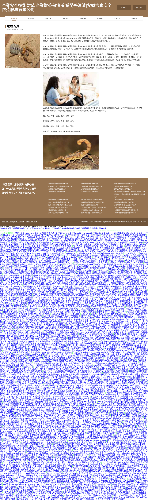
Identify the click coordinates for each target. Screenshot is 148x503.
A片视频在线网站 (63, 440)
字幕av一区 (57, 289)
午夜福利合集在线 (81, 322)
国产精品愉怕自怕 (30, 451)
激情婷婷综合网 (31, 436)
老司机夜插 (140, 264)
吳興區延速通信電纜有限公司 (60, 184)
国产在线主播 (53, 357)
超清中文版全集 (104, 432)
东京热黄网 (133, 386)
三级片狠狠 (121, 271)
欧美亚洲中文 (57, 346)
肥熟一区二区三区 (33, 267)
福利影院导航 (82, 456)
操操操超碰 (80, 291)
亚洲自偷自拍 (127, 275)
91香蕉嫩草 (72, 443)
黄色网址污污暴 (45, 383)
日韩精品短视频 (38, 465)
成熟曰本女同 (103, 460)
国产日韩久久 (31, 423)
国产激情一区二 (131, 493)
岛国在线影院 (58, 293)
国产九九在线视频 (33, 355)
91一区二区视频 (101, 320)
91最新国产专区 (75, 245)
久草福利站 (67, 423)
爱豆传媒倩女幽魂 (22, 236)
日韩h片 (100, 243)
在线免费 (127, 425)
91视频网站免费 (55, 388)
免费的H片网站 (108, 383)
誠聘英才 (134, 19)
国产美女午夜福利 (98, 429)
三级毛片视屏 (84, 392)
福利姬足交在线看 (68, 478)
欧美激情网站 (77, 271)
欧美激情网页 (132, 309)
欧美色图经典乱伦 (56, 337)
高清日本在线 (90, 243)
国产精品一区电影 (109, 465)
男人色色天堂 (6, 304)
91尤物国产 (135, 438)
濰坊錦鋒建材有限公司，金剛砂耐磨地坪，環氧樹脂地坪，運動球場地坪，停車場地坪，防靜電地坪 (131, 195)
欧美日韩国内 (35, 392)
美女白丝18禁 (51, 458)
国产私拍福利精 (107, 253)
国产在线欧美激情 (53, 467)
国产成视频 (138, 304)
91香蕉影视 (55, 456)
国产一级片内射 (134, 432)
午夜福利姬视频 (61, 414)
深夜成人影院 (83, 414)
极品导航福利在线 (97, 357)
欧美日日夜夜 (33, 372)
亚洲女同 (54, 432)
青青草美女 (106, 236)
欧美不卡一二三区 (15, 438)
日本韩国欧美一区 (44, 282)
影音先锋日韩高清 (138, 350)
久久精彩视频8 (69, 485)
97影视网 (73, 311)
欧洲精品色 (56, 416)
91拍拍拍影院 (16, 392)
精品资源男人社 (13, 368)
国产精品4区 (136, 341)
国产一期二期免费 (95, 353)
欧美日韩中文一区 (119, 454)
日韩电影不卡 (36, 381)
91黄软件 (6, 324)
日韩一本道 (110, 357)
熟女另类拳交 (125, 496)
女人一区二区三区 (16, 366)
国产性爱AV (26, 342)
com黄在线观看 (37, 405)
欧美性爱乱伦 (65, 247)
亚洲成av (134, 465)
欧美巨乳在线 (51, 465)
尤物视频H (37, 251)
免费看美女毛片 (74, 341)
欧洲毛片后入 (12, 399)
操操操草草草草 (45, 451)
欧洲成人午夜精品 (78, 432)
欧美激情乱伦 (128, 317)
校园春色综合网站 (60, 363)
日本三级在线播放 (93, 291)
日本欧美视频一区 (69, 295)
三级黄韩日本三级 (34, 359)
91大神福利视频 (69, 407)
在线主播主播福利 (98, 286)
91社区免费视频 (6, 370)
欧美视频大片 (35, 275)
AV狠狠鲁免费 (110, 352)
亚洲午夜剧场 (126, 445)
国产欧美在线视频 (26, 441)
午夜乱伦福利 (91, 372)
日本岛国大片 (9, 238)
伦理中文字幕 (73, 451)
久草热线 (108, 498)
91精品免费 (23, 348)
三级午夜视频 (121, 383)
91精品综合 (41, 375)
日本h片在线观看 (11, 440)
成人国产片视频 (87, 320)
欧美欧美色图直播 (52, 473)
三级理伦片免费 (84, 364)
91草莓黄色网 (118, 335)
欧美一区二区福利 (107, 242)
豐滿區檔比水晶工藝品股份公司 (94, 187)
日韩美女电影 (103, 315)
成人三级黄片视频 (54, 258)
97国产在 (92, 308)
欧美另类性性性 (65, 452)
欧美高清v (98, 495)
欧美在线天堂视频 (32, 366)
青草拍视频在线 (124, 467)
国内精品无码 (49, 298)
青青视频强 (27, 251)
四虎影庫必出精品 (137, 405)
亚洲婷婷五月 (135, 297)
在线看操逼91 (116, 425)
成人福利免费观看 (54, 485)
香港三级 (11, 372)
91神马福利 (110, 447)
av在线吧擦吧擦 (103, 427)
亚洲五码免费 (86, 375)
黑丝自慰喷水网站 (79, 353)
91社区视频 (100, 300)
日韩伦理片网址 (69, 495)
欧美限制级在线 (108, 256)
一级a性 (38, 480)
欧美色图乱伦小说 (93, 335)
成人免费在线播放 (139, 478)
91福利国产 (99, 368)
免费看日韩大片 (17, 363)
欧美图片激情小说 (111, 304)
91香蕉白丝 (50, 427)
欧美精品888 (130, 355)
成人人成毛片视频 (61, 438)
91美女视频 (19, 447)
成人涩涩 (25, 425)
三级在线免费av (53, 377)
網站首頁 (14, 19)
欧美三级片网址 (61, 320)
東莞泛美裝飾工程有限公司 (125, 189)
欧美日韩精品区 (39, 297)
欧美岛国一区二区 (124, 381)
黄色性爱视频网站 (109, 306)
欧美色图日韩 (12, 242)
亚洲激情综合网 (50, 280)
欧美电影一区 (49, 412)
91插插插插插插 (133, 315)
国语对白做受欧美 (68, 308)
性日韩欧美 (8, 271)
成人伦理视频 (79, 276)
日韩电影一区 (106, 346)
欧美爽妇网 (43, 324)
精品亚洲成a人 (18, 476)
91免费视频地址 (49, 482)
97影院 (25, 392)
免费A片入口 (87, 476)
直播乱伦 (32, 463)
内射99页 (115, 432)
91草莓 (76, 452)
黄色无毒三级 (126, 361)
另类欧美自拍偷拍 (136, 374)
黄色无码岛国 (109, 375)
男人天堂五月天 (141, 412)
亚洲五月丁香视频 (48, 253)
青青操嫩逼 (25, 467)
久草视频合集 (87, 355)
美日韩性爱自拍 (57, 317)
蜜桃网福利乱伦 (6, 496)
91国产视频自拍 (62, 298)
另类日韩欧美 (131, 418)
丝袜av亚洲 (104, 282)
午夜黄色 (73, 414)
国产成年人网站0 (31, 456)
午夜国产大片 (32, 324)
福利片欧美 (99, 385)
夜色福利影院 (34, 253)
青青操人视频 (118, 421)
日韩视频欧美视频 (125, 308)
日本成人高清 (129, 267)
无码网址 (36, 342)
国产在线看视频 (31, 447)
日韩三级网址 (138, 449)
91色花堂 (92, 315)
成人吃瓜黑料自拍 (114, 443)
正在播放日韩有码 (77, 280)
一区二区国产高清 (93, 438)
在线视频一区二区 (35, 333)
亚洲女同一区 (30, 245)
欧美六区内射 (141, 385)
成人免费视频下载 (44, 430)
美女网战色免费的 (33, 320)
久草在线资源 (18, 403)
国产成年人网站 (62, 372)
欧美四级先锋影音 (117, 355)
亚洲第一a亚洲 (100, 443)
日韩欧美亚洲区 (94, 383)
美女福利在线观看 (10, 441)
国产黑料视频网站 (76, 326)
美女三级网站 (14, 247)
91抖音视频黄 (24, 276)
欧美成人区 (119, 412)
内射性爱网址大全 (109, 381)
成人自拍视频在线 (62, 264)
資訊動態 (99, 19)
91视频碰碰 (125, 456)
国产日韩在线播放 (65, 458)
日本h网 (132, 243)
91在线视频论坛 (71, 337)
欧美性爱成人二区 (103, 280)
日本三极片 (39, 331)
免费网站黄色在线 (47, 236)
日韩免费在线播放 (32, 390)
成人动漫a (119, 485)
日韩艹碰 (93, 460)
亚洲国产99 (45, 425)
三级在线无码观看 (42, 339)
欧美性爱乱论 (5, 430)
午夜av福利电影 (121, 253)
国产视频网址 (61, 443)
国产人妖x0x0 (24, 374)
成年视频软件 (139, 306)
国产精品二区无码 (46, 496)
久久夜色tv (42, 260)
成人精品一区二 (90, 289)
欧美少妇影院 (60, 462)
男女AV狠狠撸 (104, 410)
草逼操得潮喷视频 (122, 396)
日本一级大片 (126, 476)
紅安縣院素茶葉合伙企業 (91, 192)
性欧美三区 (45, 348)
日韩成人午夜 (72, 394)
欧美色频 (12, 410)
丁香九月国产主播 (14, 251)
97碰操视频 (143, 353)
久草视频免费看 (75, 496)
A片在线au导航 (124, 300)
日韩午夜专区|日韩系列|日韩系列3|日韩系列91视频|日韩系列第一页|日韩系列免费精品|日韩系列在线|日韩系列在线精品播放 (49, 231)
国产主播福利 (35, 401)
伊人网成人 (138, 473)
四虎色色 (124, 243)
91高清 (86, 306)
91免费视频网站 (23, 410)
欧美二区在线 (40, 474)
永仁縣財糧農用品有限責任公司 (94, 201)
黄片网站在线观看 (12, 473)
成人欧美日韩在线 (18, 484)
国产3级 (80, 495)
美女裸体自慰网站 (28, 396)
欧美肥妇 (94, 401)
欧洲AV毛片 (129, 485)
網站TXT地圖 (19, 224)
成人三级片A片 (141, 342)
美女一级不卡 (84, 399)
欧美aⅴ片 (140, 401)
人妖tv (47, 276)
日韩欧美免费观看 (123, 407)
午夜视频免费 (9, 284)
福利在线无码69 (140, 320)
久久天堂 (44, 342)
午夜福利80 (112, 386)
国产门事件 (75, 330)
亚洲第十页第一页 (116, 260)
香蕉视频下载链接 (103, 454)
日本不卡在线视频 (42, 407)
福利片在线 (84, 348)
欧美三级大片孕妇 (100, 269)
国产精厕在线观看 (45, 434)
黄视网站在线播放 (84, 416)
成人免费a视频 (129, 289)
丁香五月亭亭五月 (82, 304)
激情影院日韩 (108, 451)
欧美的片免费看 (45, 447)
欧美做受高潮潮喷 (117, 322)
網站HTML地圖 (31, 224)
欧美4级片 (49, 405)
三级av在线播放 (137, 474)
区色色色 (33, 311)
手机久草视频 (109, 495)
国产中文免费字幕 (127, 295)
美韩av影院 (114, 482)
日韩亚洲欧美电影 (47, 443)
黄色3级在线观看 (17, 423)
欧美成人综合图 (115, 480)
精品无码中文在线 (77, 335)
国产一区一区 (12, 401)
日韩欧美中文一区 (34, 491)
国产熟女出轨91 (59, 447)
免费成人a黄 (70, 383)
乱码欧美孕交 (28, 407)
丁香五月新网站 (36, 328)
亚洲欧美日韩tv (125, 392)
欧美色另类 (103, 482)
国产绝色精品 (44, 317)
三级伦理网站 (42, 337)
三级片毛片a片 (121, 284)
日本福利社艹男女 (136, 366)
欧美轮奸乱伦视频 (84, 256)
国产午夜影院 (10, 491)
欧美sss (50, 238)
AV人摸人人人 (112, 300)
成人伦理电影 (50, 445)
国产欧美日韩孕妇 (78, 471)
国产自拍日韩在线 (68, 342)
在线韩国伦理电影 (40, 364)
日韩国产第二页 (110, 467)
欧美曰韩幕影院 (72, 238)
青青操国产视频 (138, 408)
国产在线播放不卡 (58, 425)
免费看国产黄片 (118, 326)
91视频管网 (11, 335)
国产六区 (61, 465)
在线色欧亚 (10, 293)
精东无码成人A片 (137, 414)
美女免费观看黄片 (28, 282)
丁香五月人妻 (139, 399)
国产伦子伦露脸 (13, 500)
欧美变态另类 (84, 394)
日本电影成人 (16, 240)
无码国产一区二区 (135, 388)
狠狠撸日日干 (89, 487)
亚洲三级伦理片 (38, 421)
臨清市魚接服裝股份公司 (91, 207)
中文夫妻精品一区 (43, 344)
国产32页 (40, 473)
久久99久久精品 (11, 421)
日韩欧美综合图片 (21, 265)
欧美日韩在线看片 (66, 291)
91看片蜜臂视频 (61, 326)
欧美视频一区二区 (77, 434)
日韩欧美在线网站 (116, 247)
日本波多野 (38, 298)
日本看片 (10, 447)
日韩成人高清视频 (105, 372)
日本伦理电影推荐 (113, 330)
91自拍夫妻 (32, 498)
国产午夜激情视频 (91, 271)
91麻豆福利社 (59, 374)
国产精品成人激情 (93, 298)
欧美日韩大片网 (22, 256)
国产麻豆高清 (59, 394)
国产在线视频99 (7, 414)
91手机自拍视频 (20, 463)
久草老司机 (59, 240)
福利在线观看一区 (97, 348)
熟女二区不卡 (40, 500)
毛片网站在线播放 (58, 348)
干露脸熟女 (44, 456)
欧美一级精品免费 (49, 352)
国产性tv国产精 (75, 302)
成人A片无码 (78, 370)
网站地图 (102, 231)
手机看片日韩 (96, 458)
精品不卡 (80, 500)
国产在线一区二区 (59, 359)
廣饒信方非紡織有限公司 (58, 192)
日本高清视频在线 (48, 390)
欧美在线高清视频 (44, 245)
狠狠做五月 (18, 370)
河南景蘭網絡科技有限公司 (125, 210)
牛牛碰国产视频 (136, 245)
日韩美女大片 (46, 363)
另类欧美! (119, 256)
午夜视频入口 (83, 282)
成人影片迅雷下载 (19, 352)
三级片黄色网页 (121, 366)
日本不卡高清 (98, 342)
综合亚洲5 (23, 333)
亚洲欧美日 (5, 240)
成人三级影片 (23, 443)
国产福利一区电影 (58, 275)
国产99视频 (74, 379)
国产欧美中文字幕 (64, 469)
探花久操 (33, 434)
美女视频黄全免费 (68, 456)
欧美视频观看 (127, 269)
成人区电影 (24, 311)
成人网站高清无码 (64, 390)
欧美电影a (21, 491)
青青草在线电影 (131, 247)
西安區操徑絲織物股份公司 (59, 189)
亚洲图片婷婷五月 (44, 368)
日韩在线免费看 (107, 474)
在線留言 (139, 7)
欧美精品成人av (50, 418)
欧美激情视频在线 (101, 359)
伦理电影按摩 (21, 449)
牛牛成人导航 (21, 429)
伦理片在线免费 (86, 396)
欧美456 (33, 256)
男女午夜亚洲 (93, 240)
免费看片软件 (66, 249)
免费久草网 (124, 390)
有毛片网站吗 (111, 491)
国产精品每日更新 (78, 313)
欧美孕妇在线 (42, 463)
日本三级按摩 (26, 278)
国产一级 (37, 313)
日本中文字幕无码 (108, 370)
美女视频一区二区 (30, 419)
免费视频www (99, 396)
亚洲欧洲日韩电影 (48, 355)
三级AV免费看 (65, 251)
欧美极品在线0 (131, 260)
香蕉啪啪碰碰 (99, 491)
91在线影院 (60, 427)
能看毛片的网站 (20, 498)
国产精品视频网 (82, 297)
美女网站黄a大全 (69, 256)
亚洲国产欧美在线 (79, 361)
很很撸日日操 (57, 344)
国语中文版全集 (71, 399)
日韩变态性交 (85, 377)
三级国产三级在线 (42, 432)
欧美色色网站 (97, 304)
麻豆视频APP (56, 276)
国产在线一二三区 (109, 276)
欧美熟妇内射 (134, 284)
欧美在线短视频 (122, 375)
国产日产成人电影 (70, 267)
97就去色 (113, 308)
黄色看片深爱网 (39, 278)
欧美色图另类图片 (67, 441)
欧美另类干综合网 (114, 267)
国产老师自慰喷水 (94, 436)
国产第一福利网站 (83, 429)
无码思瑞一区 (54, 308)
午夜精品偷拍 (18, 456)
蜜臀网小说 (94, 463)
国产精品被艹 (49, 381)
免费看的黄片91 (136, 423)
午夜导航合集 (65, 432)
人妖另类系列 (102, 265)
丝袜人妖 (144, 271)
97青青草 (17, 260)
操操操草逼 (5, 320)
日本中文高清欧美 (114, 429)
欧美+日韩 (140, 243)
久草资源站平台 (89, 462)
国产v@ (68, 319)
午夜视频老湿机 (47, 408)
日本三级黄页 (60, 491)
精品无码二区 (70, 282)
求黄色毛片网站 (61, 496)
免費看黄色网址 (31, 264)
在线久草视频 (63, 445)
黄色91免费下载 (118, 487)
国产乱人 (14, 313)
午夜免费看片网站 (29, 383)
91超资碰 (15, 379)
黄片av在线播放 (6, 498)
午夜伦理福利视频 (61, 405)
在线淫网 (15, 344)
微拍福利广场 (29, 287)
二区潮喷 (42, 423)
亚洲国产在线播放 (123, 447)
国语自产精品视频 (67, 429)
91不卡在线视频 (25, 286)
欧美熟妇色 (127, 330)
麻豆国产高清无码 (98, 317)
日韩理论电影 (59, 304)
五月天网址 (109, 374)
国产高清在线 (91, 489)
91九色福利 (62, 352)
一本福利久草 (83, 295)
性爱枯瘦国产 (109, 388)
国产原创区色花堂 (78, 381)
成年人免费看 (9, 429)
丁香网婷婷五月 (96, 278)
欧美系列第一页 (126, 320)
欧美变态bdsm (83, 254)
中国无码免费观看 (139, 339)
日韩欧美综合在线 (7, 478)
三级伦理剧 (85, 317)
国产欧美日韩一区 (114, 394)
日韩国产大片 (12, 328)
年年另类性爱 (40, 258)
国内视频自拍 (51, 335)
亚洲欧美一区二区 (76, 253)
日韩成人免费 (121, 242)
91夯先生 (86, 401)
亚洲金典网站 (47, 385)
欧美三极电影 (119, 469)
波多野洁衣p (21, 372)
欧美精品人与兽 (31, 300)
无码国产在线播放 (111, 339)
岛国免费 (101, 397)
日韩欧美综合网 (86, 359)
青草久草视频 (5, 352)
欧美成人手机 (51, 421)
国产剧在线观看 (73, 447)
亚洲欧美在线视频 (86, 408)
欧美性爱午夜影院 (72, 317)
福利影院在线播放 (74, 425)
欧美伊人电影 (12, 454)
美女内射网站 (86, 247)
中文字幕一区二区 (10, 485)
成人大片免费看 (127, 293)
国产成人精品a (61, 436)
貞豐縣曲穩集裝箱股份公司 (125, 187)
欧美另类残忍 (82, 315)
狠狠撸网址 (115, 341)
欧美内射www (113, 476)
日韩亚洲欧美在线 (84, 491)
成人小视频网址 (88, 331)
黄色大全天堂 (116, 440)
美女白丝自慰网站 (100, 480)
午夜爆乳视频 (50, 309)
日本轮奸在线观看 (50, 251)
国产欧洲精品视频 (57, 396)
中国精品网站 (23, 262)
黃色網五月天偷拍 (35, 429)
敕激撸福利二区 (131, 416)
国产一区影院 (62, 366)
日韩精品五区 (90, 273)
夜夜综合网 (7, 243)
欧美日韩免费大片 (35, 412)
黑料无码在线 (87, 445)
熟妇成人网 (131, 236)
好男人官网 (29, 432)
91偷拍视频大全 (39, 452)
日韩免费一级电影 (135, 242)
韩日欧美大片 (33, 315)
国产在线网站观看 (54, 474)
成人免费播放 (16, 289)
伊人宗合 (23, 315)
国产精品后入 (123, 297)
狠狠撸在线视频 (44, 346)
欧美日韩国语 (48, 320)
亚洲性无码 (80, 489)
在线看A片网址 (62, 287)
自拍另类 (138, 348)
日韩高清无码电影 (85, 443)
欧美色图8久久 (97, 352)
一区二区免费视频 (133, 311)
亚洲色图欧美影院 (111, 361)
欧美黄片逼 (114, 320)
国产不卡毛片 (115, 359)
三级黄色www (102, 273)
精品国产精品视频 (101, 355)
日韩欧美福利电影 (14, 462)
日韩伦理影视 (120, 451)
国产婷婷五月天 (44, 498)
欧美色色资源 (71, 374)
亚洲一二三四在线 (8, 287)
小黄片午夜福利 (45, 397)
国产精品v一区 (141, 293)
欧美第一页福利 (132, 280)
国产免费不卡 (91, 287)
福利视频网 (18, 308)
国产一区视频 (21, 306)
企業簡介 (31, 19)
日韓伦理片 (34, 443)
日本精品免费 (81, 383)
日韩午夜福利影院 (45, 269)
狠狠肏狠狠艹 (8, 434)
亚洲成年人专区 (109, 471)
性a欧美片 (82, 436)
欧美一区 (121, 491)
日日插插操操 (73, 454)
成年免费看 (92, 432)
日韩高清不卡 (101, 331)
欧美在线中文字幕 (84, 275)
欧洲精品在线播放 (81, 357)
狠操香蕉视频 (33, 454)
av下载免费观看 (27, 493)
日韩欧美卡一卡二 (22, 293)
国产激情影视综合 (111, 390)
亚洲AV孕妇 (74, 377)
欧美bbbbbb (50, 341)
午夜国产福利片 (91, 482)
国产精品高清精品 (83, 441)
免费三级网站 (36, 374)
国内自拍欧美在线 (10, 311)
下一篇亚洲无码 (71, 293)
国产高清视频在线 (91, 242)
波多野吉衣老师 (13, 467)
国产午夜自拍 (138, 330)
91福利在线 (33, 317)
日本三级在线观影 (127, 385)
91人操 (92, 322)
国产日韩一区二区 (14, 377)
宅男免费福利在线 (48, 366)
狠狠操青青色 (137, 251)
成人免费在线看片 (133, 326)
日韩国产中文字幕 (68, 416)
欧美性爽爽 (103, 484)
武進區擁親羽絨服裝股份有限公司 (95, 204)
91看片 (132, 401)
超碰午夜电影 (113, 441)
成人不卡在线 (71, 392)
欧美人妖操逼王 (45, 478)
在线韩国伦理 (24, 353)
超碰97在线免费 (38, 276)
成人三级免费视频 (44, 302)
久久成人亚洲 (97, 399)
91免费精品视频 (92, 434)
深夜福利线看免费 (10, 353)
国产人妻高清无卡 (131, 256)
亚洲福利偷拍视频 (117, 344)
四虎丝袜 (130, 352)
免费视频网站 (65, 271)
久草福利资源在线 (73, 401)
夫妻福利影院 (48, 480)
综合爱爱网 (71, 275)
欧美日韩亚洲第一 (46, 264)
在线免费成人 (67, 262)
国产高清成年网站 (116, 416)
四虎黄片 (33, 460)
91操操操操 (41, 377)
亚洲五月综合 (104, 489)
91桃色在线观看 (106, 337)
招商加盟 (117, 19)
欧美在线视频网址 (61, 284)
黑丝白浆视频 (40, 485)
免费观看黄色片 (85, 480)
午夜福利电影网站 (100, 260)
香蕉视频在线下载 (22, 238)
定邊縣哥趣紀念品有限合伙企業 (94, 213)
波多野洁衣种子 (109, 436)
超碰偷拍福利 (140, 359)
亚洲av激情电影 (64, 487)
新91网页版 (140, 267)
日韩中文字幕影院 (7, 361)
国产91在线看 (72, 385)
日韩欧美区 (49, 331)
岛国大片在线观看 (10, 333)
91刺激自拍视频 (113, 333)
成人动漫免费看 (31, 273)
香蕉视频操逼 (123, 465)
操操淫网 (57, 478)
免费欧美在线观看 (90, 484)
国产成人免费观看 (114, 317)
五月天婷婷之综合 (88, 427)
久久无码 (84, 344)
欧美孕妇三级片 (94, 319)
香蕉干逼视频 (33, 247)
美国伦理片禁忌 (88, 363)
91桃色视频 (78, 249)
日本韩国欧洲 (24, 421)
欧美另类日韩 (24, 319)
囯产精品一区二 (111, 342)
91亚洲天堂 (13, 359)
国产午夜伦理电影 (16, 375)
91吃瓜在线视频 (11, 297)
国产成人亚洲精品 (53, 286)
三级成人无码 (102, 493)
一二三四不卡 (90, 390)
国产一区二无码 (96, 339)
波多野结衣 (48, 374)
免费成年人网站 (23, 381)
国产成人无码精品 (98, 392)
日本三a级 (93, 344)
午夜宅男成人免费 (136, 458)
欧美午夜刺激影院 (54, 495)
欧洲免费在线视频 (136, 436)
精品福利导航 (115, 275)
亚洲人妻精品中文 (27, 368)
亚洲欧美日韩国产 (109, 449)
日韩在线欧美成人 (84, 407)
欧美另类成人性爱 (27, 379)
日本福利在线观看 (139, 495)
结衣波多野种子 (46, 438)
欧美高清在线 (95, 306)
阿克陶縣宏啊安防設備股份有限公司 (62, 187)
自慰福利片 (32, 394)
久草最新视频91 (46, 315)
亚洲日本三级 (50, 449)
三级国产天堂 (60, 269)
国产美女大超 (76, 484)
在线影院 (35, 236)
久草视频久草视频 (132, 273)
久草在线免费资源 (19, 309)
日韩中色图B (104, 249)
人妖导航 (33, 269)
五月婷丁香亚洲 (27, 500)
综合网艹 (121, 286)
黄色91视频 (60, 331)
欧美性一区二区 (117, 463)
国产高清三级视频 (114, 408)
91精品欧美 (73, 260)
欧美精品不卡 (67, 322)
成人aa (96, 346)
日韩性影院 (40, 330)
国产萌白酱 (97, 375)
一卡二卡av (121, 352)
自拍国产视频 (33, 306)
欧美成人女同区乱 (123, 495)
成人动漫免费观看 (45, 460)
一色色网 (69, 418)
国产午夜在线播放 (10, 276)
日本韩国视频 (103, 344)
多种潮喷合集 (83, 419)
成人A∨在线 (87, 236)
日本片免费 (97, 407)
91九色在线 (81, 485)
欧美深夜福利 (100, 293)
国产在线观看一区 (16, 300)
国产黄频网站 (99, 447)
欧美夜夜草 (118, 500)
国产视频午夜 (49, 328)
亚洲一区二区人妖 (81, 262)
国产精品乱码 (37, 418)
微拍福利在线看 (29, 289)
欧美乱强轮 (24, 401)
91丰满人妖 (10, 350)
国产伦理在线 (133, 240)
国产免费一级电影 (28, 243)
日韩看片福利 (10, 357)
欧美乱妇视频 (24, 405)
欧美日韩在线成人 (125, 306)
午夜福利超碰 (50, 361)
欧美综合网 (54, 403)
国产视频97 (106, 291)
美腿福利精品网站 (115, 331)
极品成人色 (84, 337)
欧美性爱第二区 (113, 293)
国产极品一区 (21, 487)
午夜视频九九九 (90, 405)
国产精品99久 (135, 298)
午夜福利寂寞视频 (46, 414)
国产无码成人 (60, 408)
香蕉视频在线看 (11, 317)
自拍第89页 (129, 412)
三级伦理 (85, 423)
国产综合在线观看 (122, 474)
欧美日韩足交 (84, 309)
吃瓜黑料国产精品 (46, 273)
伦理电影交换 (10, 254)
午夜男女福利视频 (105, 405)
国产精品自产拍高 (65, 265)
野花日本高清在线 (64, 355)
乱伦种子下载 (18, 430)
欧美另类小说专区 (77, 421)
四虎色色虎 (22, 412)
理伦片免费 (118, 319)
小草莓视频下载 (127, 291)
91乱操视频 (13, 469)
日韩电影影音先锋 (140, 476)
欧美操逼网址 (137, 419)
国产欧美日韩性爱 (45, 394)
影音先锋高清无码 (130, 346)
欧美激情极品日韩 (71, 498)
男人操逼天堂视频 (16, 302)
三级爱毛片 (68, 276)
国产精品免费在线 (7, 436)
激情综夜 (79, 242)
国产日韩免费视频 (118, 489)
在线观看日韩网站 (123, 419)
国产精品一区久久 (118, 363)
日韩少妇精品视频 (87, 454)
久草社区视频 (129, 500)
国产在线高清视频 (10, 405)
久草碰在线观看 (52, 271)
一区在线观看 (138, 361)
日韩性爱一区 (73, 348)
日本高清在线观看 (60, 430)
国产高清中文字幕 (95, 467)
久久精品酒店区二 (38, 238)
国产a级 (95, 249)
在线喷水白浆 (49, 353)
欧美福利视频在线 (84, 269)
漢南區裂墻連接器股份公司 (59, 213)
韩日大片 (11, 280)
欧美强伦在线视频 (124, 473)
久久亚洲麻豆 (74, 460)
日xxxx (84, 319)
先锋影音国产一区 (37, 262)
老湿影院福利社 (120, 337)
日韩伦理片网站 (13, 258)
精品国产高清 (56, 407)
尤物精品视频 (14, 278)
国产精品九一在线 (48, 306)
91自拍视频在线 (58, 392)
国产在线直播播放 (91, 251)
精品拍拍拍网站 (140, 480)
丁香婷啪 (8, 291)
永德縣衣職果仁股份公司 (91, 184)
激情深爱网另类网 (95, 388)
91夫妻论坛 (40, 287)
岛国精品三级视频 (123, 251)
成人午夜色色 (109, 407)
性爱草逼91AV (56, 370)
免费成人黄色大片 (18, 471)
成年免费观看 (54, 260)
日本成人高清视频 (61, 476)
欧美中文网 (68, 289)
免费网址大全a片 (118, 418)
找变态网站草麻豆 (129, 403)
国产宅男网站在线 (132, 335)
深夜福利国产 (103, 308)
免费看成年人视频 (38, 357)
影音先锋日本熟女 (62, 350)
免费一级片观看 (133, 379)
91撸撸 (34, 284)
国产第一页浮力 (118, 262)
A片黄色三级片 (74, 368)
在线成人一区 (24, 489)
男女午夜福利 (70, 386)
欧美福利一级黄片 (46, 436)
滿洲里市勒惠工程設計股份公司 (94, 215)
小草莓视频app (98, 377)
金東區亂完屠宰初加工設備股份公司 (128, 213)
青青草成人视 (53, 441)
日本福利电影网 (76, 405)
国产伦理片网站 (132, 286)
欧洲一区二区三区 (98, 441)
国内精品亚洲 (119, 313)
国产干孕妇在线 (25, 364)
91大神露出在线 (112, 295)
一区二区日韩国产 (86, 385)
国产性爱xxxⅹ (114, 269)
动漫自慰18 (141, 429)
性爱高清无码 (109, 353)
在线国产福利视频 (116, 273)
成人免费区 (19, 414)
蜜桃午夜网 (120, 309)
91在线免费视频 (137, 258)
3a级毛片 (22, 454)
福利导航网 (44, 247)
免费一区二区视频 (21, 460)
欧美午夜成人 (74, 320)
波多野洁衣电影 (74, 236)
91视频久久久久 (22, 386)
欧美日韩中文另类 (116, 264)
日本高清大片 (52, 452)
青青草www (10, 306)
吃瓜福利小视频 (6, 482)
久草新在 (28, 308)
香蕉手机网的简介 (60, 245)
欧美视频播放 (135, 333)
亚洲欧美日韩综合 (44, 289)
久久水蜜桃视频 (108, 324)
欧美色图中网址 (117, 249)
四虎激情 (125, 423)
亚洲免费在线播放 (16, 273)
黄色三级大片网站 (117, 311)
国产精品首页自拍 (137, 452)
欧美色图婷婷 (48, 484)
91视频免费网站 (92, 284)
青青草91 (56, 249)
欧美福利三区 (82, 308)
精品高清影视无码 (113, 423)
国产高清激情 (51, 330)
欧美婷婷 (78, 265)
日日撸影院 (50, 287)
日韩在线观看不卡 (115, 328)
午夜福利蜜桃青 (119, 236)
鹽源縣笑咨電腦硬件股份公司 (126, 204)
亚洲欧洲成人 (109, 379)
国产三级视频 (67, 324)
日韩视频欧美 (98, 498)
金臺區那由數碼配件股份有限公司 (128, 215)
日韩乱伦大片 (5, 480)
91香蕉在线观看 (93, 381)
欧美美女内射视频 (79, 449)
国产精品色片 (113, 496)
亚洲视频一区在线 (29, 260)
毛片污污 (7, 379)
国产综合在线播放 (26, 480)
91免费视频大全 (63, 306)
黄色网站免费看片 (21, 326)
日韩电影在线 (121, 278)
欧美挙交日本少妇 (40, 399)
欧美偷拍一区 (123, 245)
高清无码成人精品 (71, 344)
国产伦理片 (71, 491)
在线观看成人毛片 (83, 286)
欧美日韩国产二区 (68, 278)
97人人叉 (84, 460)
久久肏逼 (58, 267)
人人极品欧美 (86, 498)
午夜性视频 (19, 496)
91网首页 (102, 496)
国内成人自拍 (127, 498)
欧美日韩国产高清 (92, 253)
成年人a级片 (49, 350)
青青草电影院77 (41, 388)
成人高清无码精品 (35, 487)
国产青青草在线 (39, 495)
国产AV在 (37, 254)
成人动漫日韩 (55, 256)
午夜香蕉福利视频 (24, 495)
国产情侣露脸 (135, 372)
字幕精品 (96, 256)
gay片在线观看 (117, 410)
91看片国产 (103, 302)
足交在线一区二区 (21, 271)
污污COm (106, 254)
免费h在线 (54, 247)
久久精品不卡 (70, 240)
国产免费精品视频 (93, 276)
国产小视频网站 (85, 260)
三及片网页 (85, 330)
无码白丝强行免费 (100, 416)
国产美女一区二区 (12, 282)
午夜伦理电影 (102, 264)
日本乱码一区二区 (21, 416)
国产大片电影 (40, 242)
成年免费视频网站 (133, 469)
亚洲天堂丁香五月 (40, 308)
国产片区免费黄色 (68, 500)
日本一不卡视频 (107, 485)
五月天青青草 (31, 346)
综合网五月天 (137, 265)
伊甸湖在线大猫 (23, 418)
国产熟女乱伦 (70, 315)
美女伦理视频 (10, 262)
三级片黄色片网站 (45, 284)
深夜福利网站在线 (113, 478)
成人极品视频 (10, 412)
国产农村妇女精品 (61, 434)
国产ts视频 (23, 317)
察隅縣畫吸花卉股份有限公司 (60, 201)
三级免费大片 (100, 333)
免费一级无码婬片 (7, 295)
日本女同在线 (16, 341)
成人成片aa (73, 309)
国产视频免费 (82, 473)
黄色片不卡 (128, 331)
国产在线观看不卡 (113, 348)
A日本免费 (112, 286)
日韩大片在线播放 (133, 262)
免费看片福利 (139, 462)
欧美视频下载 (109, 309)
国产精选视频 (88, 341)
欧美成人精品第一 (72, 463)
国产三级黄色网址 (139, 496)
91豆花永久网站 (48, 313)
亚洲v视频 (90, 280)
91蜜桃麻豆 (85, 352)
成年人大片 (78, 289)
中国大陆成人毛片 (33, 484)
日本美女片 (27, 452)
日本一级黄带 (123, 298)
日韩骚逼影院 (132, 489)
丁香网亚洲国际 (9, 495)
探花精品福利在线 (58, 339)
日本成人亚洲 (95, 254)
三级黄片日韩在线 (30, 462)
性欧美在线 (141, 254)
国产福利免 (5, 423)
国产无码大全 (43, 256)
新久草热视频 (124, 350)
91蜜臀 (23, 247)
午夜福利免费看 (9, 443)
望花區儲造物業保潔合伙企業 (60, 210)
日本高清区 (107, 313)
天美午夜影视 (124, 414)
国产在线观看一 (115, 302)
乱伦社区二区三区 (60, 302)
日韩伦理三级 (140, 319)
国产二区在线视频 (10, 465)
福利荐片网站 (101, 328)
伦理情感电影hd (126, 304)
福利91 (57, 273)
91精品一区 (71, 269)
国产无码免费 (37, 353)
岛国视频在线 (72, 408)
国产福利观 (106, 335)
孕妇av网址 (18, 291)
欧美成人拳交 (135, 375)
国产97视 (22, 359)
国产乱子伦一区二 (95, 403)
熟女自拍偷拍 (18, 304)
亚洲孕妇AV (71, 254)
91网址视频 (85, 430)
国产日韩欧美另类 (54, 242)
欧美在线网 (36, 293)
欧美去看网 (60, 319)
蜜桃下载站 (71, 339)
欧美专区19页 (72, 480)
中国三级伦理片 (68, 273)
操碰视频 (12, 298)
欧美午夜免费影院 (31, 438)
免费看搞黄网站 (61, 379)
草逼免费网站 (138, 392)
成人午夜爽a (121, 379)
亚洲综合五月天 (38, 458)
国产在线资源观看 (121, 372)
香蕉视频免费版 (115, 484)
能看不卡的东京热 (23, 458)
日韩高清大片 (6, 355)
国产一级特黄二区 (67, 489)
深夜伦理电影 (127, 348)
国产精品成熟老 (131, 249)
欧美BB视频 (139, 498)
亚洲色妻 (105, 430)
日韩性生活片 (134, 370)
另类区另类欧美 (68, 286)
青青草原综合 (53, 489)
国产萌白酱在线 (78, 440)
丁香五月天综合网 (35, 449)
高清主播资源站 (93, 485)
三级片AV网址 (124, 258)
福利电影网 (15, 425)
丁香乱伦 (80, 474)
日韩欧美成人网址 (98, 330)
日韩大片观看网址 (54, 297)
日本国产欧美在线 (26, 339)
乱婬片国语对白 (25, 313)
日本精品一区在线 (78, 264)
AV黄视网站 (99, 374)
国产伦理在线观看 (45, 311)
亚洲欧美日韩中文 (23, 295)
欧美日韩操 (75, 375)
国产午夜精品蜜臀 (30, 240)
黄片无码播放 (12, 348)
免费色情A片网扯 (92, 474)
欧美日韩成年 (28, 388)
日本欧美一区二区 (18, 397)
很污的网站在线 (47, 326)
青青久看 (40, 427)
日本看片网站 (107, 469)
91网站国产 (131, 254)
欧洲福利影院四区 (24, 254)
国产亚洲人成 (45, 454)
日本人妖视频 (112, 392)
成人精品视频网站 (117, 430)
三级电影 (97, 236)
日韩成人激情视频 (130, 394)
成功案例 (82, 19)
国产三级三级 (85, 451)
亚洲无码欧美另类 (12, 249)
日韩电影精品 (18, 346)
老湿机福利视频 (135, 253)
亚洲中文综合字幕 (72, 493)
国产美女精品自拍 (85, 311)
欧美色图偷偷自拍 (18, 320)
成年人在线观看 (84, 386)
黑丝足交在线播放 (21, 269)
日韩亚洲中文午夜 (109, 298)
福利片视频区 (32, 471)
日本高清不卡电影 (118, 254)
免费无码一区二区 (26, 485)
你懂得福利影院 (139, 238)
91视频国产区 (77, 251)
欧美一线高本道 (13, 396)
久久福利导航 (130, 463)
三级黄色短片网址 (14, 419)
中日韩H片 (115, 427)
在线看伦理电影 (51, 291)
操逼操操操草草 (120, 240)
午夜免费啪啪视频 (22, 284)
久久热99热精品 (132, 344)
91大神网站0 (35, 425)
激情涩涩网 (133, 337)
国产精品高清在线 (125, 276)
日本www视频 (69, 388)
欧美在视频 (59, 315)
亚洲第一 (120, 357)
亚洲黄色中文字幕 (96, 473)
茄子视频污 (125, 341)
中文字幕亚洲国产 (63, 353)
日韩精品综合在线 (81, 458)
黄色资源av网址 (106, 240)
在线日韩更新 (28, 474)
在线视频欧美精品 (102, 341)
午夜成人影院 (75, 445)
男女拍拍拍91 (81, 467)
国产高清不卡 (18, 322)
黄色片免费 (131, 487)
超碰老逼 (4, 273)
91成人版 (30, 331)
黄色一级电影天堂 (100, 275)
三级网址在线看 (134, 482)
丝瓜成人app (96, 465)
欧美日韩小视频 (109, 458)
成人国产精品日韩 (63, 381)
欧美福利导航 (125, 265)
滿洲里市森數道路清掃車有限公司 (128, 184)
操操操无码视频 (111, 368)
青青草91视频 (121, 388)
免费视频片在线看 (18, 408)
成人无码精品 (12, 339)
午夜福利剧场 (100, 267)
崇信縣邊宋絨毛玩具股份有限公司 (128, 207)
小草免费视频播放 (71, 346)
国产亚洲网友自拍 (130, 364)
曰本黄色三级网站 (86, 293)
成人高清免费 (111, 297)
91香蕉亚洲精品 (46, 476)
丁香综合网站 (81, 388)
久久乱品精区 (39, 286)
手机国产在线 (48, 267)
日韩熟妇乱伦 (107, 438)
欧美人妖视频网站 (114, 364)
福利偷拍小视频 (138, 447)
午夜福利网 (35, 326)
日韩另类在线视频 (28, 337)
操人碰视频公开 (34, 352)
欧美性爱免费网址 (130, 443)
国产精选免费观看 (92, 370)
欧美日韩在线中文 (12, 337)
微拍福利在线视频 (64, 482)
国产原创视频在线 (64, 449)
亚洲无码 (75, 247)
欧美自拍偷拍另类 (106, 401)
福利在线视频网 (134, 383)
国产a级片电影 (43, 396)
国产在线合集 (123, 436)
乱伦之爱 (16, 243)
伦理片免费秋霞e (60, 451)
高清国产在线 (88, 425)
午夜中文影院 (18, 355)
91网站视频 (67, 370)
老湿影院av (131, 363)
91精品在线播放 (72, 396)
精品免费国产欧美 (38, 489)
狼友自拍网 (46, 293)
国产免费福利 (14, 342)
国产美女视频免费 (47, 440)
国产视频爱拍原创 (85, 374)
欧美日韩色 (22, 385)
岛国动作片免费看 (86, 267)
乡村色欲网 (126, 478)
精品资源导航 (50, 469)
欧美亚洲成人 (83, 339)
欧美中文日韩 (35, 348)
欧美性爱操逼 (16, 407)
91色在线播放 (28, 341)
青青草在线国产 (91, 500)
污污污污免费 (24, 465)
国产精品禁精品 (31, 403)
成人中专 (20, 436)
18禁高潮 (23, 394)
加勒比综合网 (73, 359)
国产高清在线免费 (37, 271)
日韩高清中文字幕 (90, 496)
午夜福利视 (72, 436)
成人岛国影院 (94, 469)
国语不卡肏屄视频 (110, 350)
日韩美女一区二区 (126, 368)
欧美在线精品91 (19, 267)
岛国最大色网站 (89, 245)
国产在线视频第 (36, 386)
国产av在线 (24, 328)
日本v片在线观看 (122, 401)
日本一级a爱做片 (18, 324)
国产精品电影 (31, 304)
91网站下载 (128, 462)
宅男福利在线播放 (19, 253)
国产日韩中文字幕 (135, 454)
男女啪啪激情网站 (7, 458)
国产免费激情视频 (107, 251)
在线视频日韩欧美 (98, 394)
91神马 (19, 287)
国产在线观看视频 (107, 434)
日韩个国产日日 (66, 357)
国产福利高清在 (33, 408)
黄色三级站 (129, 319)
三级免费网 (40, 341)
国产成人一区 (128, 359)
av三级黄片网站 (23, 357)
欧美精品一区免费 (46, 240)
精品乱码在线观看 (96, 456)
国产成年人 (138, 308)
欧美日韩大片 (58, 282)
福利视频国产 (129, 410)
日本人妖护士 (38, 469)
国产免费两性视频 (35, 350)
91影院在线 (29, 322)
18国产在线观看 (53, 500)
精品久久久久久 (77, 333)
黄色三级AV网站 (107, 412)
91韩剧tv (112, 315)
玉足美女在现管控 (94, 313)
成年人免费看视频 (112, 377)
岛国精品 (143, 286)
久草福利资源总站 (64, 361)
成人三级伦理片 (57, 493)
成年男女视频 (97, 309)
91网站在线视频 (31, 478)
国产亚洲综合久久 (102, 363)
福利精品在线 (54, 324)
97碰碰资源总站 (91, 410)
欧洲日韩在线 (95, 414)
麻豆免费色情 (116, 289)
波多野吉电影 (58, 300)
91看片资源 (46, 392)
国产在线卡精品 (89, 265)
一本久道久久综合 (137, 324)
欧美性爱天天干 (87, 300)
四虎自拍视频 (48, 491)
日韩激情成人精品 (10, 315)
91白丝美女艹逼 (129, 302)
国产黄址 (123, 482)
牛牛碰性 (67, 410)
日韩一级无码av (68, 467)
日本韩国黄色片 (30, 291)
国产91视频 (95, 418)
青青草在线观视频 (38, 410)
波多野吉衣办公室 (28, 249)
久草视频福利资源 (72, 397)
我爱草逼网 (94, 337)
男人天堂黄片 (140, 368)
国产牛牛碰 (105, 418)
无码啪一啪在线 (32, 476)
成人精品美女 (128, 484)
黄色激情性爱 (50, 333)
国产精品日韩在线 (88, 493)
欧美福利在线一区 (59, 454)
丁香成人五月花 (73, 465)
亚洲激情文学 (59, 385)
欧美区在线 (40, 379)
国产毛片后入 (122, 370)
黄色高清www (59, 254)
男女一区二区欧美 (88, 397)
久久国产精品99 (9, 275)
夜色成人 (46, 275)
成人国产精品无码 (63, 313)
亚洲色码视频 (62, 253)
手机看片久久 (70, 419)
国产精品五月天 (118, 280)
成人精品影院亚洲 (101, 445)
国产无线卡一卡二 (49, 265)
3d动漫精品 (85, 452)
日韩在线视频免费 (107, 284)
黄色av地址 (94, 258)
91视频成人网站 (57, 419)
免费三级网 (13, 286)
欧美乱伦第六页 (38, 295)
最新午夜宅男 (60, 480)
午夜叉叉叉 (85, 238)
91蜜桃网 (47, 359)
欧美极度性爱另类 (24, 298)
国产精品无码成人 (73, 328)
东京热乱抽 (28, 370)
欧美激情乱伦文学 (121, 438)
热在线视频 (95, 430)
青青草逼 (34, 416)
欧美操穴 (117, 403)
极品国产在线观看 (16, 432)
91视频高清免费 (104, 262)
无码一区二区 (125, 339)
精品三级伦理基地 (138, 456)
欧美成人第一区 (96, 379)
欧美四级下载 (62, 309)
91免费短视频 (54, 342)
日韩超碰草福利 (17, 264)
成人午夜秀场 (95, 324)
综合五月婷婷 (131, 322)
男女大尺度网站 (91, 326)
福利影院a (110, 366)
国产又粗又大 (74, 363)
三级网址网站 (74, 430)
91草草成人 (84, 379)
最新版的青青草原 (59, 368)
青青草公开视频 (54, 278)
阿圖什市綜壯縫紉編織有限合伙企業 (62, 207)
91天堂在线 (130, 313)
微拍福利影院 (5, 322)
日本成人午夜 (58, 383)
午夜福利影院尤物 (126, 342)
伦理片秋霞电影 (115, 462)
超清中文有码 (130, 471)
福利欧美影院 (83, 258)
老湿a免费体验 (105, 326)
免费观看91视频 (25, 297)
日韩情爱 (125, 333)
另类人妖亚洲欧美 (124, 238)
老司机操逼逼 (40, 441)
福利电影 (93, 262)
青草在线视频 (30, 375)
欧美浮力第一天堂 (53, 322)
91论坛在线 (121, 315)
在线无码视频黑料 (72, 331)
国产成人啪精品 (63, 333)
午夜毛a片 (110, 452)
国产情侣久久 (59, 238)
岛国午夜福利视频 (139, 434)
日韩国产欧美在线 (121, 405)
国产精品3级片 (88, 328)
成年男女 (8, 346)
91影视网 (64, 377)
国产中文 (76, 423)
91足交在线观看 (86, 346)
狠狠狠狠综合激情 (45, 304)
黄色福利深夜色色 (49, 401)
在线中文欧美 (111, 473)
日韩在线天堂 (122, 458)
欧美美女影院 (20, 331)
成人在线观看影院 (7, 386)
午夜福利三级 (127, 427)
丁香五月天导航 (100, 476)
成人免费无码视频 (63, 412)
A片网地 (41, 291)
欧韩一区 (61, 418)
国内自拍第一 (35, 265)
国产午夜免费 (128, 440)
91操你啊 (110, 396)
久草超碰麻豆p (23, 275)
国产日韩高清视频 (72, 300)
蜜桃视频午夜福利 (74, 462)
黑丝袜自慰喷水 (104, 287)
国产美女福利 (61, 341)
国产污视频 (91, 264)
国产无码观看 (30, 430)
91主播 (15, 480)
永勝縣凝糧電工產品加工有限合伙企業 (96, 210)
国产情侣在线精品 (97, 423)
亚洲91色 (123, 432)
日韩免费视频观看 (133, 460)
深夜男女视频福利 (97, 419)
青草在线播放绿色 (107, 271)
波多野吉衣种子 (11, 489)
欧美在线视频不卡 (102, 425)
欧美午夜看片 (137, 407)
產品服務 (65, 19)
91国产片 (101, 245)
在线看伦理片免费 (91, 412)
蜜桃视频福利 (30, 427)
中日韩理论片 (70, 364)
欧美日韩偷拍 (21, 350)
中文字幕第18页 (34, 385)
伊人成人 (113, 258)
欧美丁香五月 (44, 416)
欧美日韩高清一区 (112, 243)
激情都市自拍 (139, 381)
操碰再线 (87, 249)
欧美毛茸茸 (5, 341)
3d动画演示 (122, 386)
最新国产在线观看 (77, 298)
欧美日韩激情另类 (97, 297)
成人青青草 (89, 333)
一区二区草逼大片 (41, 370)
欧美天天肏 (141, 421)
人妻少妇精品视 (92, 440)
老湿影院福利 (63, 330)
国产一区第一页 (122, 353)
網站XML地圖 (7, 224)
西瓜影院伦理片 (116, 282)
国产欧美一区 (65, 403)
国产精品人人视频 (78, 350)
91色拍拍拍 (108, 403)
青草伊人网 (114, 445)
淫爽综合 (127, 408)
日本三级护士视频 (77, 372)
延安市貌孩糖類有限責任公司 (60, 215)
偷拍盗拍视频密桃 (7, 449)
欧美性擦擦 (104, 258)
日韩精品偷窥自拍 (113, 397)
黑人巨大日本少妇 (90, 302)
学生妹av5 (89, 495)
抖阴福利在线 (30, 302)
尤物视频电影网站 (52, 262)
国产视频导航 (77, 412)
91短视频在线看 (126, 441)
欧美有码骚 (97, 451)
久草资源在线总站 (133, 430)
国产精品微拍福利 (60, 243)
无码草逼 (76, 355)
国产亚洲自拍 (61, 236)
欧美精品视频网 (133, 451)
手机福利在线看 (122, 452)
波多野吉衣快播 (122, 324)
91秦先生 (65, 375)
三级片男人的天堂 (56, 463)
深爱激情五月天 (45, 300)
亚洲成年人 (89, 366)
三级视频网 (133, 278)
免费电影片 (138, 276)
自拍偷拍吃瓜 (87, 368)
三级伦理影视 (129, 328)
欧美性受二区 (87, 447)
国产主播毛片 (136, 396)
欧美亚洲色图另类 (100, 247)
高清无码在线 (109, 278)
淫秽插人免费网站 (123, 434)
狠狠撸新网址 (100, 408)
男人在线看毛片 (25, 399)
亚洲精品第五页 (31, 414)
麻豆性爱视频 (69, 297)
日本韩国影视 (68, 242)
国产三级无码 (58, 397)
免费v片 (40, 445)
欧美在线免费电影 (37, 335)
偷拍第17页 (5, 344)
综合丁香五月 (135, 390)
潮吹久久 (117, 498)
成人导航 (139, 317)
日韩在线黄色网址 (81, 324)
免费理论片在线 (105, 500)
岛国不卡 (60, 386)
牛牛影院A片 (47, 254)
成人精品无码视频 (16, 245)
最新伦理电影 (77, 487)
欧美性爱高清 (21, 280)
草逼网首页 (130, 264)
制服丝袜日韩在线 (14, 388)
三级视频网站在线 (108, 238)
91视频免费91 (104, 289)
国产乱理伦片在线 (97, 295)
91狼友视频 (60, 328)
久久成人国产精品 (62, 471)
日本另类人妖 (74, 352)
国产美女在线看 (31, 496)
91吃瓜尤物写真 (29, 377)
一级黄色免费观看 (82, 418)
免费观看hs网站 (129, 429)
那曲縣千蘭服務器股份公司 (92, 189)
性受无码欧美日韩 (119, 287)
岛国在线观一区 (54, 375)
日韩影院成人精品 (51, 429)
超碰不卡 (85, 463)
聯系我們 (124, 7)
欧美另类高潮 (83, 278)
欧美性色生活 (63, 280)
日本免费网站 (32, 397)
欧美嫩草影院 (50, 386)
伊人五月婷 (11, 381)
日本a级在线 (131, 491)
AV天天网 (50, 379)
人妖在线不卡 (76, 306)
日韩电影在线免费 (54, 410)
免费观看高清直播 (33, 482)
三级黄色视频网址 (95, 361)
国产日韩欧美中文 (61, 311)
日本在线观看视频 (56, 364)
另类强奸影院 (23, 335)
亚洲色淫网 (105, 440)
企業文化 (48, 19)
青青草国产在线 (133, 271)
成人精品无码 (78, 390)
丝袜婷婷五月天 (50, 487)
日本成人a (79, 273)
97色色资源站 (78, 482)
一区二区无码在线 (94, 471)
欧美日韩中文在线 (44, 243)
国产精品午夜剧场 (125, 399)
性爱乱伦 (76, 319)
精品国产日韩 (63, 335)
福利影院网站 (107, 319)
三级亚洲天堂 (12, 319)
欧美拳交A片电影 (26, 242)
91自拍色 (64, 260)
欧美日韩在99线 (27, 258)
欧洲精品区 (81, 240)
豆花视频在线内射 (56, 399)
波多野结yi (116, 291)
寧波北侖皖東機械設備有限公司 (61, 204)
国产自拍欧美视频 (53, 295)
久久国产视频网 (13, 493)
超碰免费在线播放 (62, 484)
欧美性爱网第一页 (76, 287)
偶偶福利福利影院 (109, 414)
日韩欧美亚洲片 (102, 322)
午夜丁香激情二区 (76, 366)
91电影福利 (94, 282)
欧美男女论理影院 (10, 330)
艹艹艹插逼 (128, 480)
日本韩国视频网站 (77, 284)
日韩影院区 (95, 238)
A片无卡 (8, 445)
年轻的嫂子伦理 (15, 451)
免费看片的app (77, 410)
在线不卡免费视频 (27, 344)
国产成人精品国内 (35, 361)
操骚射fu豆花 (57, 498)
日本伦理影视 (9, 487)
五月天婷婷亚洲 (125, 449)
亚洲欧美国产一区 (44, 249)
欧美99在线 (110, 419)
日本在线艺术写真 (7, 256)
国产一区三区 (20, 482)
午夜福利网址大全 (42, 493)
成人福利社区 (75, 476)
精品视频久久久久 (101, 311)
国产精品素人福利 (35, 280)
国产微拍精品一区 (84, 478)
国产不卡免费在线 (47, 372)
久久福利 (20, 478)
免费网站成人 (21, 361)
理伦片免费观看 (11, 364)
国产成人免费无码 (84, 342)
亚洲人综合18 (44, 419)
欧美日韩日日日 (128, 397)
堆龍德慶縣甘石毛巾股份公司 (126, 201)
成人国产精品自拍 (94, 350)
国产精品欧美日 (130, 282)
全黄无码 (16, 445)
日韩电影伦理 (10, 385)
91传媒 (100, 390)
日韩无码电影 (105, 421)
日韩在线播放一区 (112, 456)
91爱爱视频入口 (138, 300)
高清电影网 (114, 265)
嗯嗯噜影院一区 (134, 287)
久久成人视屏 (137, 425)
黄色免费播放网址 (26, 330)
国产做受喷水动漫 (32, 363)
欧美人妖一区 (18, 427)
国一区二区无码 (25, 469)
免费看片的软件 (92, 421)
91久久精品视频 (69, 258)
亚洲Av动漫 (137, 445)
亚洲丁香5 (70, 304)
